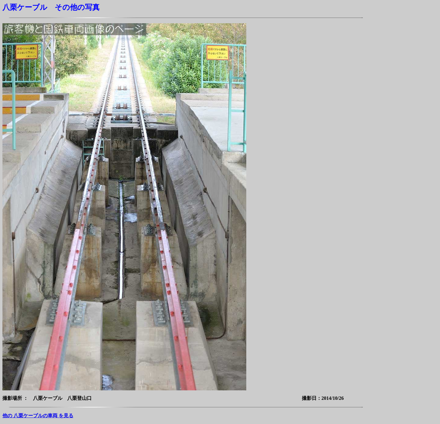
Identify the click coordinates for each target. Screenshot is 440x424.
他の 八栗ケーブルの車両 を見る (37, 415)
